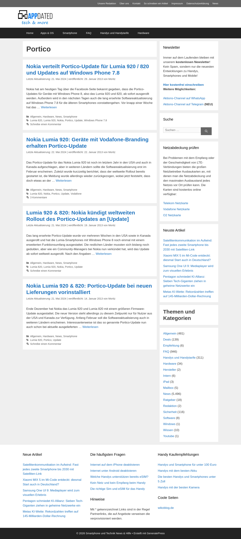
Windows (169, 424)
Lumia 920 (49, 120)
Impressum (177, 3)
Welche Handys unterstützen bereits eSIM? (119, 476)
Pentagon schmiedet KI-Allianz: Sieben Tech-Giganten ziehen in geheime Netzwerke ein (184, 281)
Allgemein (35, 116)
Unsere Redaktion (107, 3)
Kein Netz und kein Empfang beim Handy (118, 482)
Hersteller (169, 369)
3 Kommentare (38, 197)
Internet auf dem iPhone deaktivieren (115, 464)
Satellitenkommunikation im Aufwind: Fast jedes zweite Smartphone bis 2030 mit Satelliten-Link (187, 245)
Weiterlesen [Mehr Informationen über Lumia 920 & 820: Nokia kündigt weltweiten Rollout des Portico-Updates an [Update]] (103, 253)
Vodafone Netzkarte (176, 209)
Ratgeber (169, 400)
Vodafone (76, 193)
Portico (69, 120)
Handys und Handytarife (114, 32)
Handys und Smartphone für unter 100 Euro (187, 464)
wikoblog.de (166, 508)
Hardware (143, 32)
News (215, 3)
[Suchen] (206, 131)
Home (29, 32)
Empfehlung (171, 345)
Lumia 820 (36, 120)
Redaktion (170, 406)
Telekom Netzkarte (175, 203)
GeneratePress (156, 533)
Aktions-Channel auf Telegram (183, 104)
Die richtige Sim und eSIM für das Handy (117, 489)
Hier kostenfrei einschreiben (183, 84)
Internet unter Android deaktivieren (113, 470)
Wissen (168, 430)
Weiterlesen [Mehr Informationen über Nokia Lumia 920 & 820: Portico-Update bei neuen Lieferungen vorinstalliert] (90, 327)
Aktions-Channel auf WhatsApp (184, 98)
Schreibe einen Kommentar (45, 124)
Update (78, 120)
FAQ (88, 32)
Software (169, 418)
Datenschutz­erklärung (197, 3)
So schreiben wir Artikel (156, 3)
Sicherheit (170, 412)
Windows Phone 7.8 (95, 120)
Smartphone (70, 32)
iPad (166, 381)
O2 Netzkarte (172, 215)
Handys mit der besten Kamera (178, 487)
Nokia (60, 120)
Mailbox (168, 388)
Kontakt (136, 3)
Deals (167, 339)
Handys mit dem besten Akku (177, 470)
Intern (167, 375)
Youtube (168, 436)
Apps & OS (47, 32)
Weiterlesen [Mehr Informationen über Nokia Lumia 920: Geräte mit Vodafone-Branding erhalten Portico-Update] (63, 180)
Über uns (124, 3)
